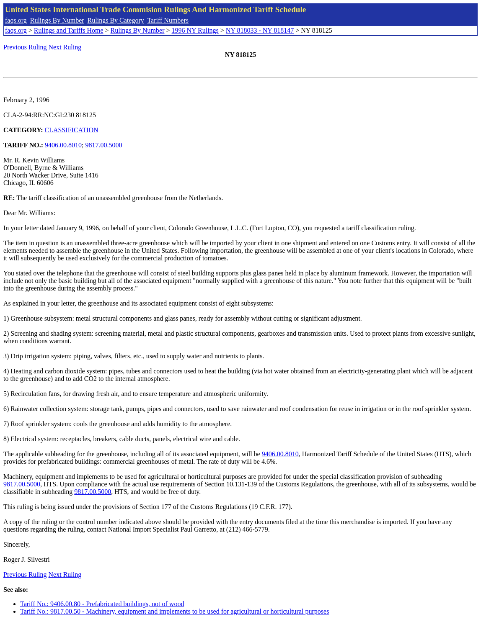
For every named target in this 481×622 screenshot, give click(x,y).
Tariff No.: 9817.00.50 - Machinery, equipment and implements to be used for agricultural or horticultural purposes (174, 611)
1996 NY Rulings (195, 30)
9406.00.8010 (63, 145)
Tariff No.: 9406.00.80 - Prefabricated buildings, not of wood (102, 603)
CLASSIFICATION (71, 130)
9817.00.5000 (103, 145)
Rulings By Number (57, 20)
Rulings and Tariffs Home (68, 30)
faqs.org (16, 20)
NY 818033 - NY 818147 (260, 30)
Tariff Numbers (168, 20)
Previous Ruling (25, 47)
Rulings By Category (116, 20)
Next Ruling (65, 47)
